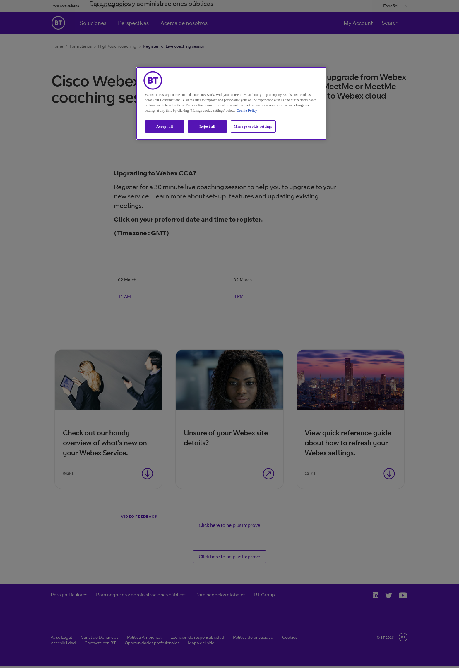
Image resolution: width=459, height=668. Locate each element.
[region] (231, 103)
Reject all (207, 127)
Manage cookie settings (253, 127)
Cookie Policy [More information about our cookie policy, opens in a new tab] (247, 110)
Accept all (164, 127)
